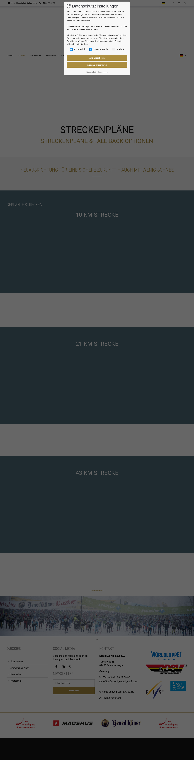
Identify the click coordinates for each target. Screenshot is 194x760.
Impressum (102, 72)
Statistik (118, 49)
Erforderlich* (78, 49)
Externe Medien (99, 49)
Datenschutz (91, 72)
